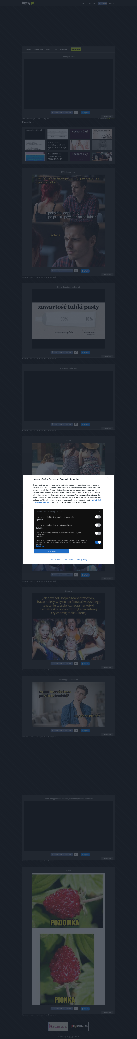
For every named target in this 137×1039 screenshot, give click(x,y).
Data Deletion (55, 560)
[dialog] (68, 519)
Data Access (68, 560)
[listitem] (68, 511)
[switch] (98, 516)
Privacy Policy (82, 560)
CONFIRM (51, 551)
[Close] (109, 479)
